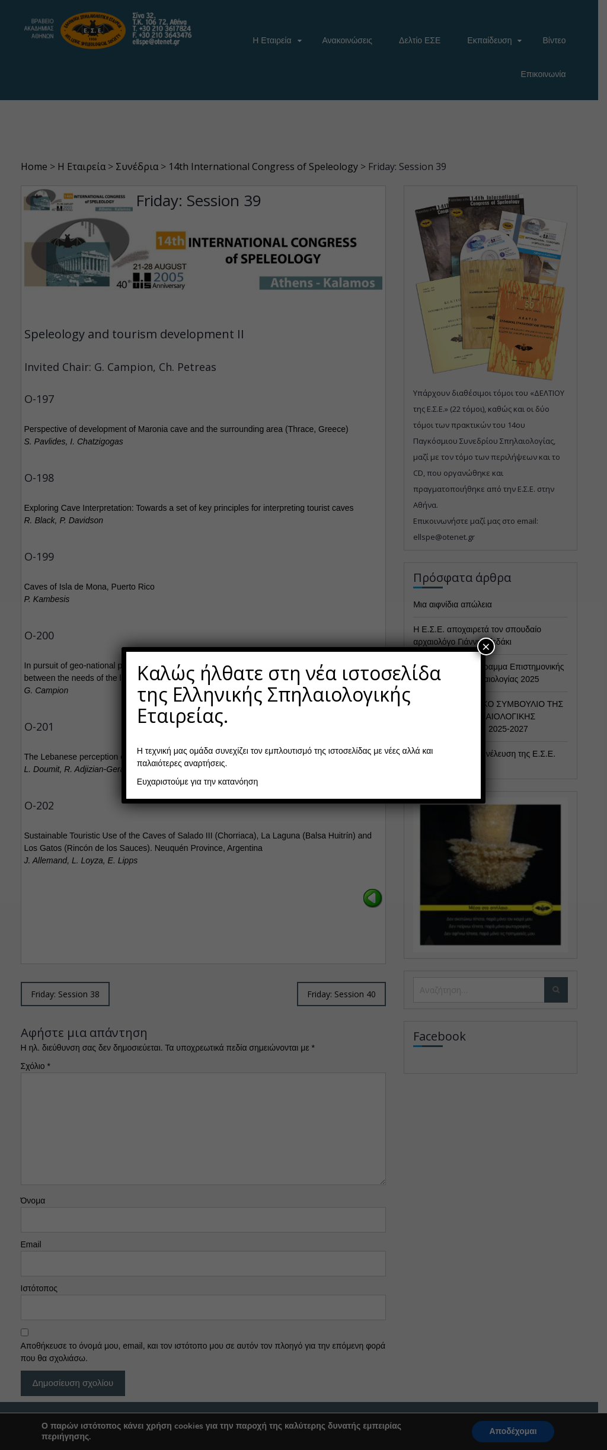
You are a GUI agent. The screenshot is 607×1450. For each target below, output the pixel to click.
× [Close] (486, 646)
